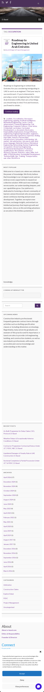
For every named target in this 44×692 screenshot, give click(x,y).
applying (16, 121)
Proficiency (28, 149)
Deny (22, 680)
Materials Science (22, 143)
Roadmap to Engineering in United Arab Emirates (25, 43)
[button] (40, 652)
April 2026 (7, 477)
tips (16, 156)
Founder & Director (9, 637)
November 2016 (9, 553)
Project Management (22, 50)
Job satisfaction (16, 141)
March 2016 (8, 571)
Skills (32, 152)
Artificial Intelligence (27, 121)
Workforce (15, 158)
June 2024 (7, 504)
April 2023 (7, 513)
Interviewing (29, 139)
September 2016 (10, 558)
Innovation (19, 139)
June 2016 (7, 562)
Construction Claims (11, 589)
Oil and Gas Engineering (22, 147)
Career (24, 122)
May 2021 (7, 522)
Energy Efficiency (30, 132)
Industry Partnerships (20, 137)
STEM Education (14, 154)
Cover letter (32, 126)
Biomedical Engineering (12, 122)
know (6, 143)
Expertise (30, 136)
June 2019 (7, 531)
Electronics (29, 130)
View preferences (22, 686)
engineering (8, 134)
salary (28, 152)
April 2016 (7, 566)
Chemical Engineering (22, 124)
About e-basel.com (9, 630)
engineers (34, 134)
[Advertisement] (22, 247)
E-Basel (5, 19)
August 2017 (8, 540)
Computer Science (20, 126)
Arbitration (8, 585)
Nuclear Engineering (30, 145)
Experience (22, 136)
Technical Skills (9, 156)
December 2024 (9, 482)
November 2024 (9, 486)
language (11, 143)
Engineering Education (21, 134)
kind (36, 141)
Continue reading (11, 112)
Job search (26, 141)
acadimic (9, 119)
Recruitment (19, 151)
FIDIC (6, 598)
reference (28, 151)
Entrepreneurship (10, 136)
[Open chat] (38, 686)
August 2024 (8, 500)
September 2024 (10, 495)
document (20, 130)
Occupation (8, 147)
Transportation (31, 156)
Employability (8, 132)
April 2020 (7, 526)
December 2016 (9, 549)
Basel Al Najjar (10, 50)
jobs (32, 141)
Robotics (21, 152)
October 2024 (9, 491)
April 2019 (7, 535)
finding (37, 136)
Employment (18, 132)
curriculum (17, 128)
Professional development (14, 149)
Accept (22, 674)
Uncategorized (9, 607)
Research (7, 152)
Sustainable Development (30, 154)
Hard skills (7, 137)
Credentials (8, 128)
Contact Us (6, 649)
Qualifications (9, 151)
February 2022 (9, 517)
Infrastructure (9, 139)
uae (5, 158)
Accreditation (18, 119)
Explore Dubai (9, 594)
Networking (17, 145)
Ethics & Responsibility (11, 634)
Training (22, 156)
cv (15, 130)
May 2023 (7, 509)
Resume (14, 152)
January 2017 (8, 544)
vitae (9, 158)
